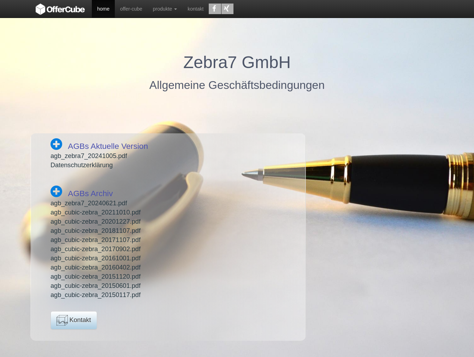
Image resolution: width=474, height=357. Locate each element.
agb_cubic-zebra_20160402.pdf (96, 267)
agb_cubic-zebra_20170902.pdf (96, 249)
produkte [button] (165, 9)
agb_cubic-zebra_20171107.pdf (96, 239)
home (103, 9)
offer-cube (131, 9)
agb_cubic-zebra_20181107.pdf (96, 230)
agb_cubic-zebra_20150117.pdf (96, 294)
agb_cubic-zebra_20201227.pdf (96, 221)
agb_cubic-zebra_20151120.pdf (96, 276)
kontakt (195, 9)
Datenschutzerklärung (82, 165)
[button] (215, 9)
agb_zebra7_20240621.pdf (89, 203)
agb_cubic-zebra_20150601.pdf (96, 285)
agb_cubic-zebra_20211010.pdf (96, 212)
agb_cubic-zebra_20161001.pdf (96, 258)
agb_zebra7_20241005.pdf (89, 155)
